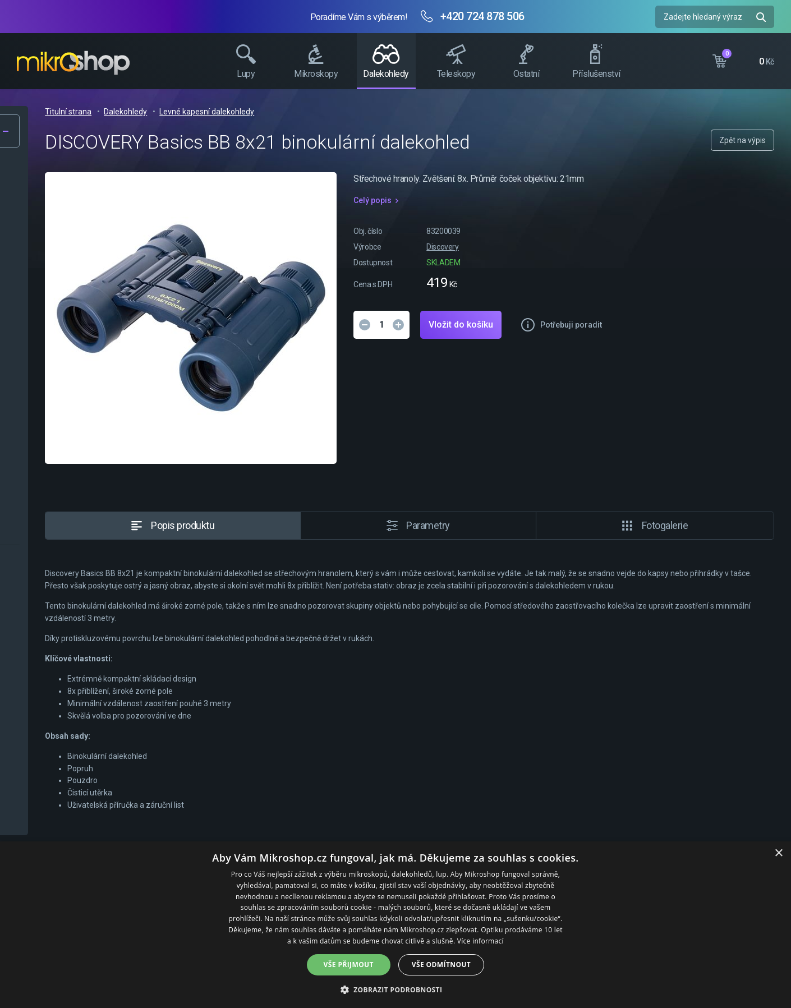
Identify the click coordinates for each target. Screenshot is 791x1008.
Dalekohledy (320, 111)
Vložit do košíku (631, 324)
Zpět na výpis (742, 140)
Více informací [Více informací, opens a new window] (480, 941)
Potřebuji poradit (741, 324)
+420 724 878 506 (482, 16)
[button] (396, 989)
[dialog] (395, 924)
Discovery (613, 246)
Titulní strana (263, 111)
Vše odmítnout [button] (441, 964)
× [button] (778, 853)
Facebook (777, 210)
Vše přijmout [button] (349, 964)
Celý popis (543, 200)
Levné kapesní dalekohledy (401, 111)
